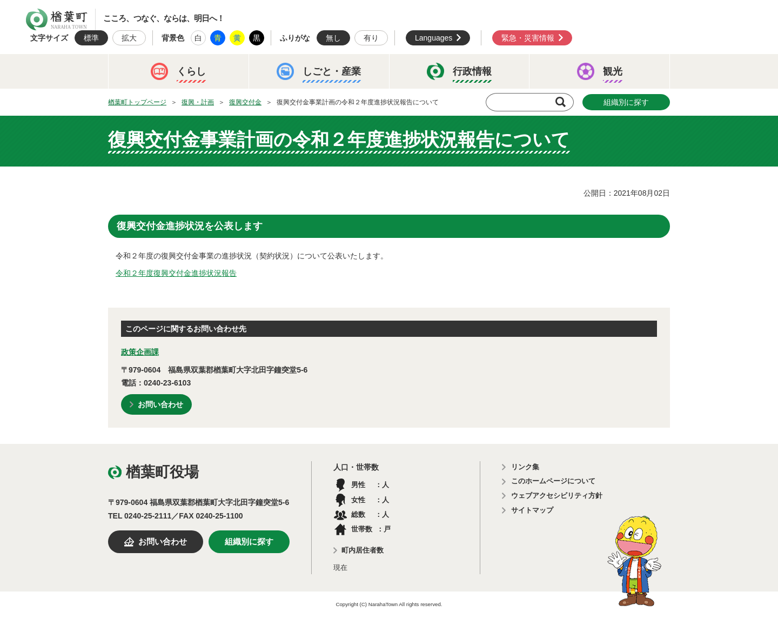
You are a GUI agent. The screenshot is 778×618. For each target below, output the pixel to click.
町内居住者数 (362, 550)
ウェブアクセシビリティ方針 (556, 495)
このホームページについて (553, 481)
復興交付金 (245, 102)
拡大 (129, 38)
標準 (91, 38)
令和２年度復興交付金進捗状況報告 (176, 273)
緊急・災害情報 (527, 38)
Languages (433, 38)
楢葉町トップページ (137, 102)
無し (333, 38)
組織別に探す (626, 102)
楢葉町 (57, 19)
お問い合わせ (160, 404)
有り (371, 38)
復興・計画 (198, 102)
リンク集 (525, 467)
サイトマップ (532, 510)
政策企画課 (140, 352)
